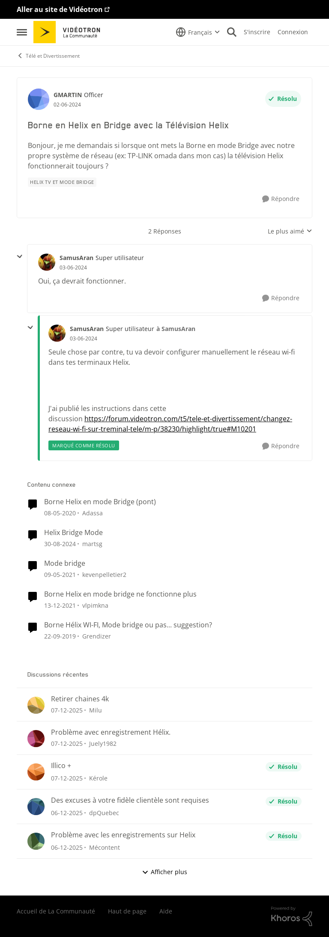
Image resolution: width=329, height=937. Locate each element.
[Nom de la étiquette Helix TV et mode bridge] (62, 182)
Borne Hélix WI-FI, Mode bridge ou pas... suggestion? (128, 625)
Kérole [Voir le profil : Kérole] (98, 778)
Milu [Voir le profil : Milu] (95, 710)
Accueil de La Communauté (56, 911)
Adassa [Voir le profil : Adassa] (92, 513)
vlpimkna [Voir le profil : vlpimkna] (95, 605)
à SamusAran (175, 329)
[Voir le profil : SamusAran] (46, 262)
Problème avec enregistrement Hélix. (110, 732)
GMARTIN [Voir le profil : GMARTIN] (68, 95)
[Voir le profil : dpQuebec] (36, 806)
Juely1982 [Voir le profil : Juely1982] (103, 743)
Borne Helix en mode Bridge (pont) (100, 501)
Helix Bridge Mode (73, 532)
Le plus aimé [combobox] (290, 231)
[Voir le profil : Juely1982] (36, 738)
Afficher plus (164, 872)
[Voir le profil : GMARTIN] (38, 99)
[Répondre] (280, 199)
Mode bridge (64, 563)
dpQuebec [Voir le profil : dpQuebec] (104, 813)
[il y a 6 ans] (60, 574)
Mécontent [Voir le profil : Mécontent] (104, 847)
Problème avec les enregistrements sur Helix (123, 835)
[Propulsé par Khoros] (291, 916)
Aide (165, 911)
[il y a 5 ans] (60, 605)
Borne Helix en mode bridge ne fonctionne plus (120, 594)
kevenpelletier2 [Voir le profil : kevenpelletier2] (104, 574)
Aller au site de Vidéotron (60, 9)
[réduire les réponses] (20, 256)
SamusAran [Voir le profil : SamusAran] (76, 258)
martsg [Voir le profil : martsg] (92, 544)
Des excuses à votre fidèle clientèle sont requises (130, 800)
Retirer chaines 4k (80, 699)
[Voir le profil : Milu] (36, 705)
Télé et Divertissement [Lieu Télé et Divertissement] (48, 55)
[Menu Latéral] (21, 32)
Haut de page (127, 911)
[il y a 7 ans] (60, 512)
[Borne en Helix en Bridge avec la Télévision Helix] (73, 268)
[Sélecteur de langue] (198, 32)
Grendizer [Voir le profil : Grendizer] (96, 636)
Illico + (61, 765)
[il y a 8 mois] (67, 710)
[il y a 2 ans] (60, 543)
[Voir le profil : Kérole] (36, 771)
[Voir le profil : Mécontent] (36, 841)
